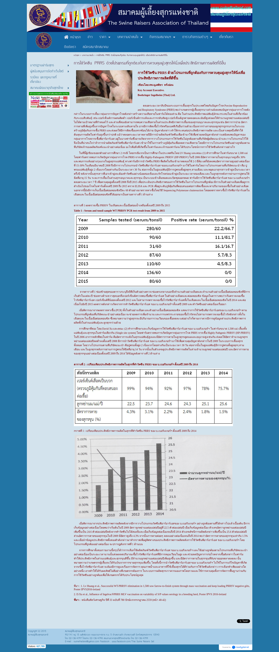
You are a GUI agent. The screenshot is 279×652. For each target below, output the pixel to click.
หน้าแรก (77, 55)
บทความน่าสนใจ (88, 55)
